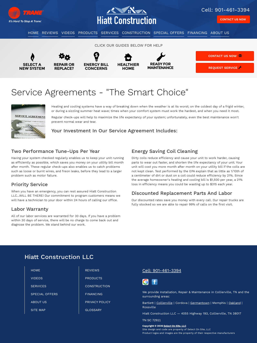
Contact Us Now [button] (233, 19)
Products (88, 33)
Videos (68, 33)
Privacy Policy (99, 304)
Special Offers (169, 33)
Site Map (39, 312)
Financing (197, 33)
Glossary (94, 312)
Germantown (199, 303)
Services (110, 33)
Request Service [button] (224, 68)
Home (33, 33)
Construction (136, 33)
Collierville (164, 303)
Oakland (235, 303)
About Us (219, 33)
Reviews (50, 33)
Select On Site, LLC (175, 325)
